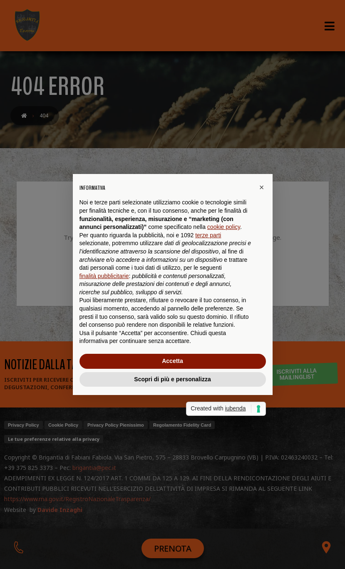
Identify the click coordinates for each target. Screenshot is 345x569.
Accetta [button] (172, 361)
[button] (261, 187)
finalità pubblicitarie (104, 276)
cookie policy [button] (223, 227)
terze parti (208, 235)
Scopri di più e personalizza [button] (172, 379)
